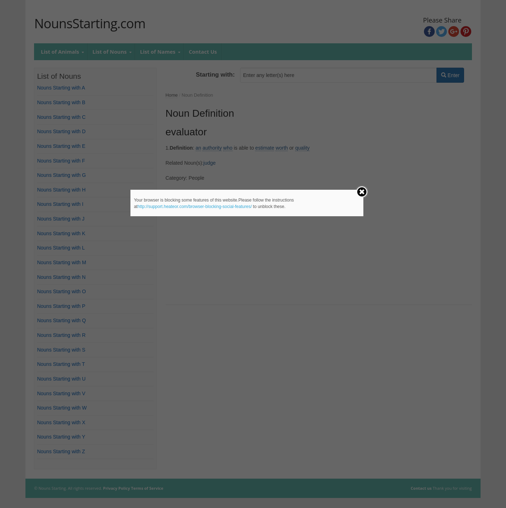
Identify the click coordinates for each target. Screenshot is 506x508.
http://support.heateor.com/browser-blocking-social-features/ (195, 206)
